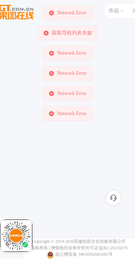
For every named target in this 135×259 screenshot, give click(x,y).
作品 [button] (117, 10)
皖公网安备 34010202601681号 (84, 254)
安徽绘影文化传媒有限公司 (100, 241)
